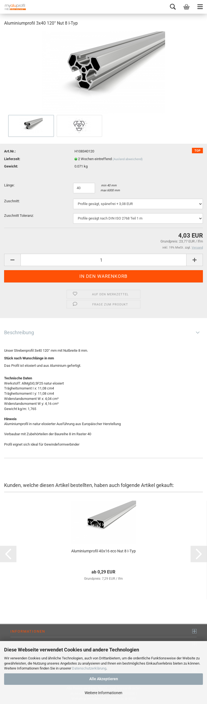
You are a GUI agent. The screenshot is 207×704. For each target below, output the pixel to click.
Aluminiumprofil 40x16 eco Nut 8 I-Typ (103, 551)
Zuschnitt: (12, 201)
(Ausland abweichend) (128, 159)
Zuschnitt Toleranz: (19, 215)
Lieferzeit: (12, 159)
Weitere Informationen (103, 693)
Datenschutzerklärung (89, 668)
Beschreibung (19, 332)
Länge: (9, 185)
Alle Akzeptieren (103, 679)
